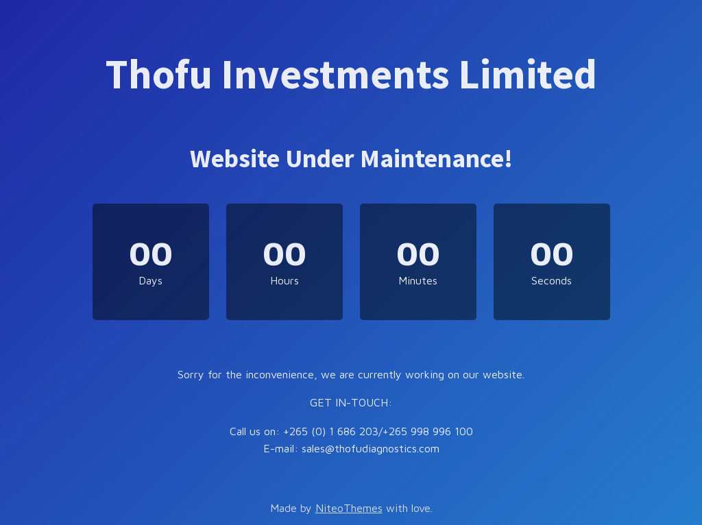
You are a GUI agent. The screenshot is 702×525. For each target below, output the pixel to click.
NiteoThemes (349, 508)
